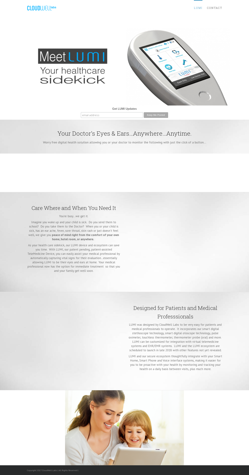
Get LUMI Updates (124, 108)
